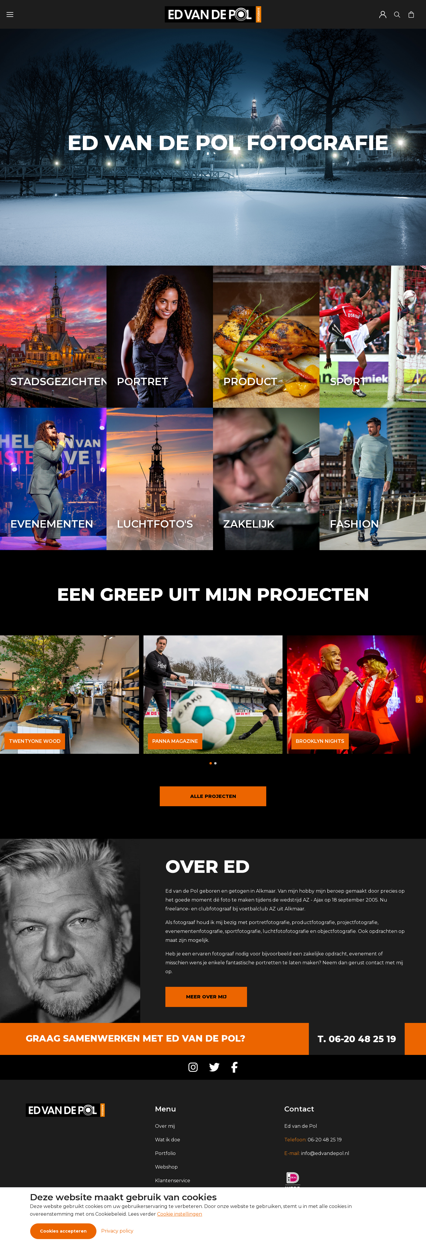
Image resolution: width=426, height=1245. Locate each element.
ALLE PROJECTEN (213, 796)
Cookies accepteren (63, 1231)
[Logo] (213, 14)
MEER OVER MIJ (206, 997)
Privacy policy (117, 1231)
